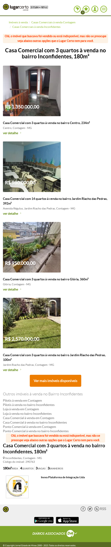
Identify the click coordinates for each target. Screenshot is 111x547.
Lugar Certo (15, 7)
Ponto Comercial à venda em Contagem (29, 426)
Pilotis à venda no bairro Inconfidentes (29, 405)
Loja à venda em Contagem (21, 409)
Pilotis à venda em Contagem (22, 400)
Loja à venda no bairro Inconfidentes (27, 413)
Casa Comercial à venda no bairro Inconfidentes (35, 422)
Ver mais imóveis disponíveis (55, 381)
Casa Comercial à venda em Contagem (28, 418)
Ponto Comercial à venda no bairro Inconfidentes (36, 431)
